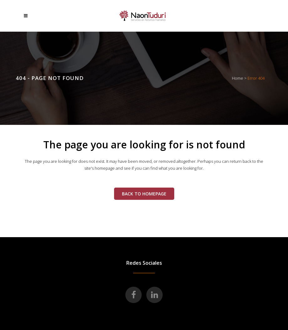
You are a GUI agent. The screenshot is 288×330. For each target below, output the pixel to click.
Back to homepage (144, 194)
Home (237, 78)
